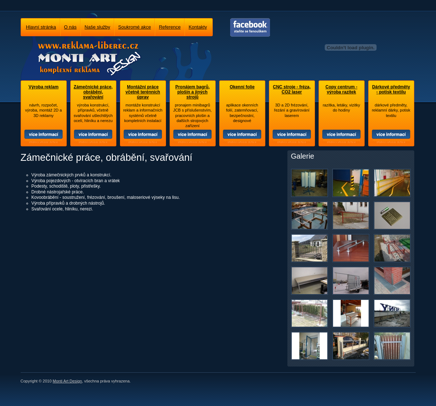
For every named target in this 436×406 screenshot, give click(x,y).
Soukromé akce (134, 27)
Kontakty (197, 27)
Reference (169, 27)
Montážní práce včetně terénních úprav (142, 92)
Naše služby (97, 27)
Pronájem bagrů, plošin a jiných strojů (192, 92)
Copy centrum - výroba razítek (341, 89)
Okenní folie (242, 86)
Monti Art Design (67, 381)
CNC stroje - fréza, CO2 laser (292, 89)
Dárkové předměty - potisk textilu (391, 89)
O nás (70, 27)
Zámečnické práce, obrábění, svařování (93, 92)
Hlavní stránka (41, 27)
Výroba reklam (44, 86)
